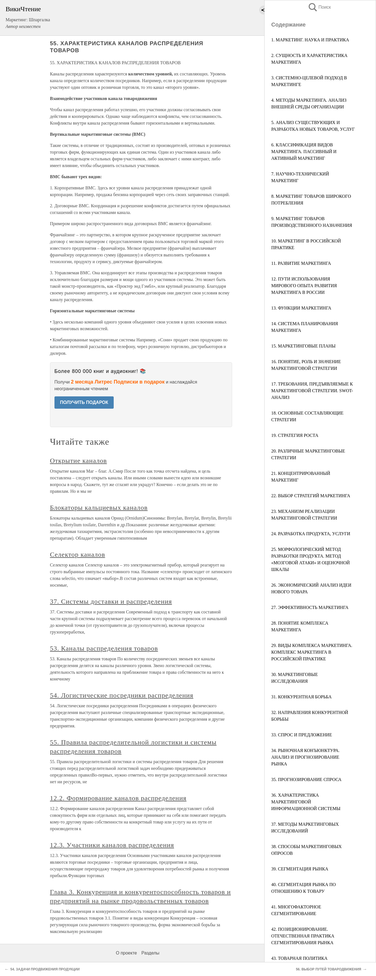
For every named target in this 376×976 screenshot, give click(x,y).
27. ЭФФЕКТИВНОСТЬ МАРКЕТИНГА (309, 607)
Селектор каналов (77, 554)
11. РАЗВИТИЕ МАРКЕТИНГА (301, 263)
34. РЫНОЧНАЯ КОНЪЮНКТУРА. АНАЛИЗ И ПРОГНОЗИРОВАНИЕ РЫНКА (305, 757)
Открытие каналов (78, 460)
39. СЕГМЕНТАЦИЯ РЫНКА (299, 869)
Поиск (319, 7)
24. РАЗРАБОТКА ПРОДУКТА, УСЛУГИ (310, 533)
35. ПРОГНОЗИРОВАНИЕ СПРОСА (306, 779)
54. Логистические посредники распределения (121, 695)
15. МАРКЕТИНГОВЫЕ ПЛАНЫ (303, 346)
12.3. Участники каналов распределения (112, 845)
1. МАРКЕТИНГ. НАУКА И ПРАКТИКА (310, 39)
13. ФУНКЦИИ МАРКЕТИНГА (301, 308)
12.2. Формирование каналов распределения (118, 798)
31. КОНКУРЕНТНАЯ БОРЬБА (301, 696)
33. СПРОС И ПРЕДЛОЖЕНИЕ (301, 734)
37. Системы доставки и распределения (111, 601)
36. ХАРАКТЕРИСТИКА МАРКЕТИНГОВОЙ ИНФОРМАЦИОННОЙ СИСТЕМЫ (306, 802)
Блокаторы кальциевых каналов (99, 507)
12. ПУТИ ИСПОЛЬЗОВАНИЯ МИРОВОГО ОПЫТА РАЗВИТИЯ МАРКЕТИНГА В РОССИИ (304, 286)
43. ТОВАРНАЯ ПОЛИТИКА (299, 958)
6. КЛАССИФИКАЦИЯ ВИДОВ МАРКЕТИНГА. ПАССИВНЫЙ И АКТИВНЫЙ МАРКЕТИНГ (304, 151)
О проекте (126, 953)
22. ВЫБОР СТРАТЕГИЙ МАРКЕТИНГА (310, 495)
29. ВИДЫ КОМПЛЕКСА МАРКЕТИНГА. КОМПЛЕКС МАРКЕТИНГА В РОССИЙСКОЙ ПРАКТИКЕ (311, 652)
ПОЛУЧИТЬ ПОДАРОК (84, 402)
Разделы (150, 953)
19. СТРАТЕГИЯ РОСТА (294, 435)
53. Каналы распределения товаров (104, 648)
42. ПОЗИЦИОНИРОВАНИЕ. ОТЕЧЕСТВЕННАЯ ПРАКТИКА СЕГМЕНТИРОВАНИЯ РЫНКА (302, 936)
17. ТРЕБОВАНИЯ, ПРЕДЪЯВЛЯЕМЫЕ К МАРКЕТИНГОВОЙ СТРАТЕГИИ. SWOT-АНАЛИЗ (312, 391)
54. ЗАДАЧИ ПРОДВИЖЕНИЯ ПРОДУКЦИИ (45, 969)
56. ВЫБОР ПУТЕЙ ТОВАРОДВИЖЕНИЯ (328, 969)
